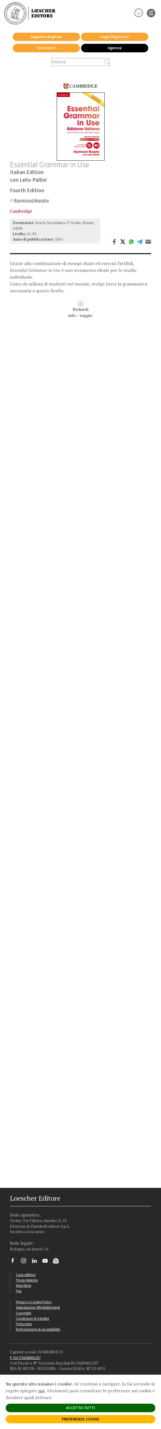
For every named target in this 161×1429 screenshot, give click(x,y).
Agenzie (115, 47)
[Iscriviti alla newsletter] (58, 1261)
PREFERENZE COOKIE (80, 1419)
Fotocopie (24, 1324)
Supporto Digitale (46, 36)
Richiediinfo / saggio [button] (80, 309)
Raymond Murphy (31, 200)
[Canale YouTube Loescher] (47, 1262)
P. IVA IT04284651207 (25, 1357)
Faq (19, 1291)
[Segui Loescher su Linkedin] (36, 1262)
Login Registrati (114, 36)
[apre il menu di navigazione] (151, 12)
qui (41, 1390)
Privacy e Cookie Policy (34, 1302)
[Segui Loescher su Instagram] (26, 1262)
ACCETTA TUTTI (80, 1407)
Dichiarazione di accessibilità (38, 1329)
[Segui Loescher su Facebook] (15, 1262)
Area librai (23, 1285)
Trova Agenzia (27, 1280)
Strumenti (46, 47)
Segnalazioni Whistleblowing (38, 1307)
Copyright (23, 1313)
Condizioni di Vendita (32, 1318)
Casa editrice (25, 1274)
